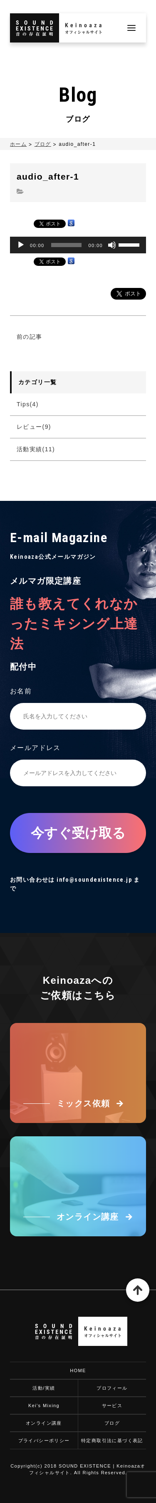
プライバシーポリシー (44, 1440)
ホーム (18, 144)
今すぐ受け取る (78, 832)
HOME (78, 1370)
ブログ (43, 144)
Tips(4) (28, 404)
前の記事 (29, 336)
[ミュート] (112, 245)
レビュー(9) (34, 426)
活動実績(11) (36, 449)
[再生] (21, 245)
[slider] (66, 245)
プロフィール (112, 1387)
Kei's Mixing (43, 1405)
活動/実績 (43, 1387)
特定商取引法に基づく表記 (112, 1440)
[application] (78, 245)
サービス (112, 1405)
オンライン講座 (44, 1422)
